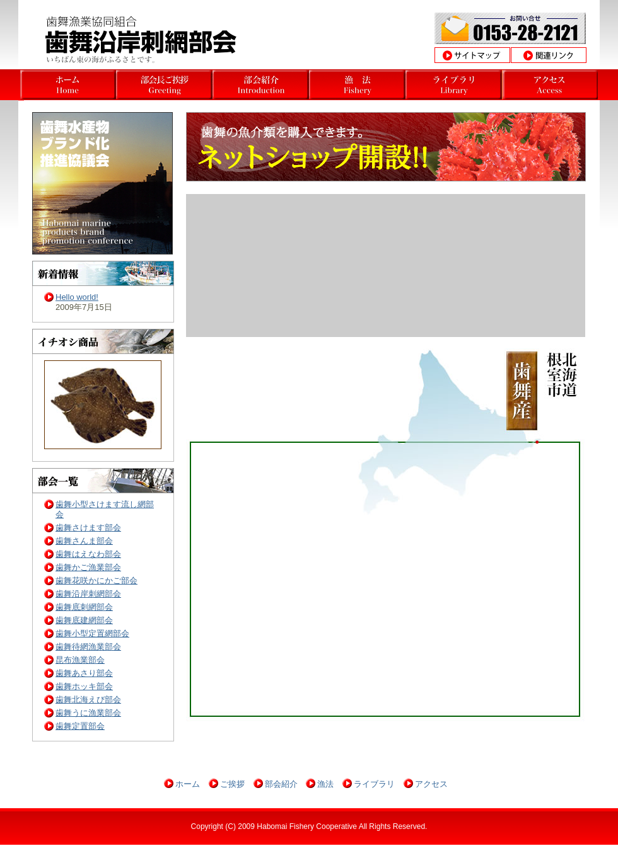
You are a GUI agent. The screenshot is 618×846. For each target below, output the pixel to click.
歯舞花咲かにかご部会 (96, 580)
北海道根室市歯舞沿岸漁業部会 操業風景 (453, 85)
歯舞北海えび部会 (88, 699)
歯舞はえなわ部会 (88, 554)
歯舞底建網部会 (84, 620)
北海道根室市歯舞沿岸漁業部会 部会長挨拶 (164, 85)
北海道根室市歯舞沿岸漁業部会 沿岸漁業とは (357, 85)
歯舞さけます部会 (88, 527)
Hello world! (76, 297)
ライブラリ (374, 784)
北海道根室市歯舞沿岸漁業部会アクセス (550, 85)
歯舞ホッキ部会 (84, 686)
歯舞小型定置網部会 (92, 633)
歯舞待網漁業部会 (88, 646)
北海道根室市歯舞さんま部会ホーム (68, 85)
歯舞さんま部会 (84, 541)
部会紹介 (281, 784)
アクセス (431, 784)
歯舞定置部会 (80, 726)
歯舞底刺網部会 (84, 607)
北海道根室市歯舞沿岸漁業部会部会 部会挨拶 (261, 85)
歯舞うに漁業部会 (88, 712)
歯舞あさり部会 (84, 673)
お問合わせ (510, 28)
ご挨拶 (232, 784)
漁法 (325, 784)
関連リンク (548, 55)
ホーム (187, 784)
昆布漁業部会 (80, 660)
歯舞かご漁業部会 (88, 567)
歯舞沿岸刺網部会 (88, 593)
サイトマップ (472, 55)
